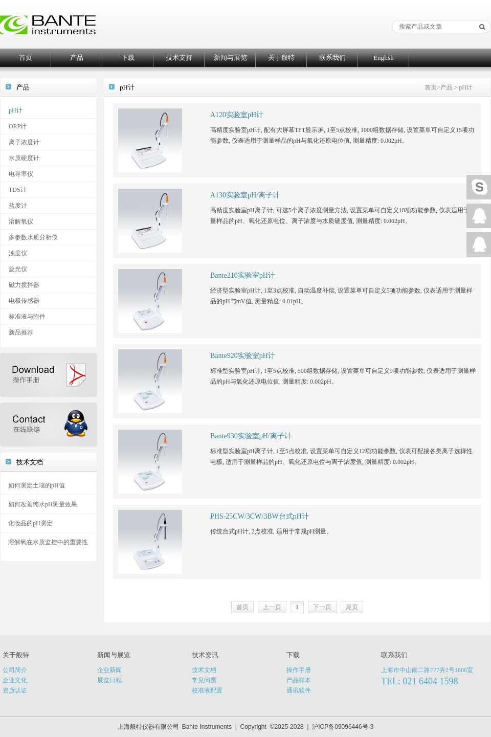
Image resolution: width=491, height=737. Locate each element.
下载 (128, 57)
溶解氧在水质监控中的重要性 (48, 542)
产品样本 (298, 680)
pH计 (16, 110)
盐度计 (18, 205)
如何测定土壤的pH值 (36, 485)
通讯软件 (298, 690)
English (383, 57)
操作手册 (298, 670)
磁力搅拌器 (24, 284)
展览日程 (109, 680)
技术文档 (204, 670)
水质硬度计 (24, 158)
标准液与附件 (27, 316)
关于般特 (281, 57)
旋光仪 (18, 269)
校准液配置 (207, 690)
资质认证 (15, 690)
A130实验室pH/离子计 (245, 195)
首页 (25, 57)
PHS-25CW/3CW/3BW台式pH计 (259, 516)
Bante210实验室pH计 (242, 275)
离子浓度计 (24, 142)
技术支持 (179, 57)
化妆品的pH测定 (30, 523)
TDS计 (18, 189)
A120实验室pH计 (236, 115)
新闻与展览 (230, 57)
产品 (76, 57)
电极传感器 (24, 300)
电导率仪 (21, 173)
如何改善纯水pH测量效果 (42, 504)
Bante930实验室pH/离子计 (251, 436)
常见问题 (204, 680)
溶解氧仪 (21, 221)
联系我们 (332, 57)
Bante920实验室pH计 (242, 356)
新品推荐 (21, 332)
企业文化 (15, 680)
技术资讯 (205, 655)
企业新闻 (109, 670)
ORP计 (18, 126)
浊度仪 (18, 253)
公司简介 (15, 670)
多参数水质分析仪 (33, 237)
